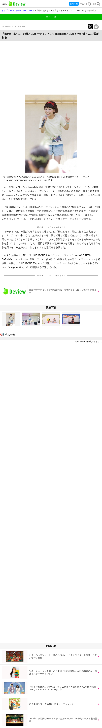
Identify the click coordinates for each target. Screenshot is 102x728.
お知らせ (74, 4)
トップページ (8, 10)
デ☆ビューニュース (25, 10)
